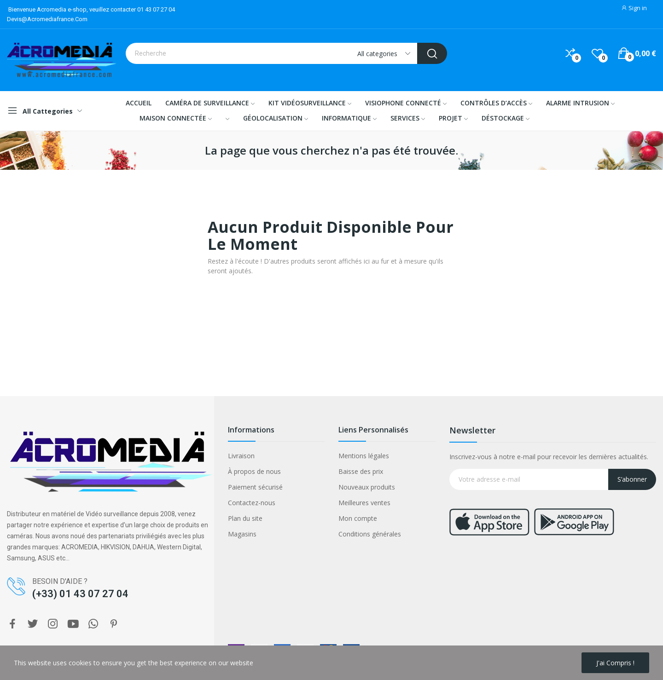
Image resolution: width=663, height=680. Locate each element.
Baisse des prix (360, 471)
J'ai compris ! (615, 662)
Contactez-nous (251, 502)
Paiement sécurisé (255, 487)
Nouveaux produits (366, 487)
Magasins (242, 534)
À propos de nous (254, 471)
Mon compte (357, 518)
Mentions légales (363, 455)
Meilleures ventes (364, 502)
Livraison (241, 455)
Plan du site (245, 518)
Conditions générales (369, 534)
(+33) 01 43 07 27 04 (80, 593)
